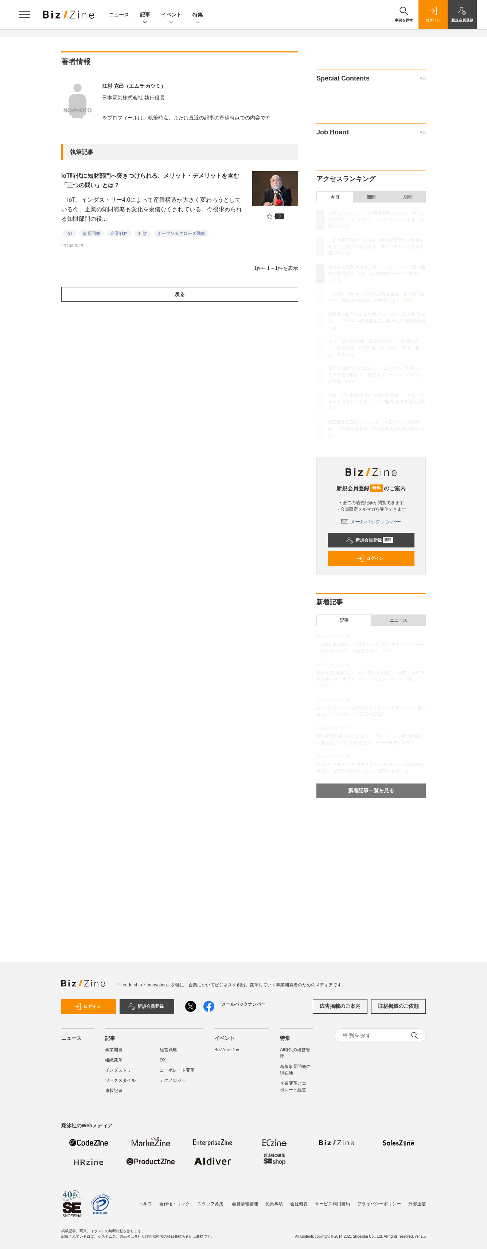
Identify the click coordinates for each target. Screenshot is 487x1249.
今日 (335, 197)
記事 (145, 15)
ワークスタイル (120, 1080)
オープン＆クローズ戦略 (181, 233)
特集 (197, 15)
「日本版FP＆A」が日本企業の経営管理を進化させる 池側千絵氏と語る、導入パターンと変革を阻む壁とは (376, 246)
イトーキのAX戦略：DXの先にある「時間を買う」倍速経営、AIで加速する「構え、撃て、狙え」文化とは (374, 348)
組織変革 (113, 1060)
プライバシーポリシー (379, 1203)
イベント (171, 15)
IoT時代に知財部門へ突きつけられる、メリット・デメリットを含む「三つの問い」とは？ (150, 180)
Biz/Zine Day (226, 1049)
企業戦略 (119, 233)
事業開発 (91, 233)
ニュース (119, 14)
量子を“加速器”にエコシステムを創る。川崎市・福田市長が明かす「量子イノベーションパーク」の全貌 (376, 375)
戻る (180, 294)
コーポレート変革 (177, 1070)
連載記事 (113, 1090)
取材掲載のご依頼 (398, 1006)
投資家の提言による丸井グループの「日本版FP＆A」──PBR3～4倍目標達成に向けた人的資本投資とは (376, 321)
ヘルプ (145, 1203)
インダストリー (120, 1070)
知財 (142, 233)
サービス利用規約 (332, 1203)
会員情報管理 (245, 1203)
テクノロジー (173, 1080)
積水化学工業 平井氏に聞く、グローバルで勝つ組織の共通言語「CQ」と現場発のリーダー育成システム (376, 273)
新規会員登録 (369, 540)
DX (163, 1060)
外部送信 (417, 1203)
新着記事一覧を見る (371, 790)
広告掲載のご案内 (340, 1006)
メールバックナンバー (371, 522)
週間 (371, 197)
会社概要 (299, 1203)
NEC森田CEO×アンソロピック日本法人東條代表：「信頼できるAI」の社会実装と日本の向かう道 (376, 429)
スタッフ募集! (211, 1203)
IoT (69, 233)
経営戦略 (168, 1049)
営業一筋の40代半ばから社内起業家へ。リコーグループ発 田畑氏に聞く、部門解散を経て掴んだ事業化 (376, 402)
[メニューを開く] (24, 14)
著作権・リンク (174, 1203)
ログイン (370, 558)
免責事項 (274, 1203)
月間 (407, 197)
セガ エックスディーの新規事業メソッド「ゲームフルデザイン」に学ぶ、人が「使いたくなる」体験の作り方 (376, 220)
